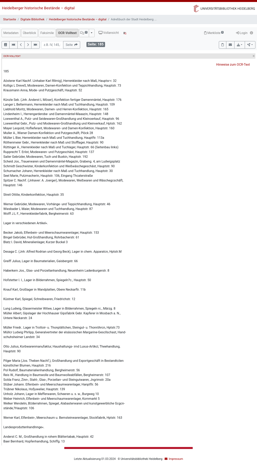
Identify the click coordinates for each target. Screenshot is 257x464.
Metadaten (11, 33)
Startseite (9, 19)
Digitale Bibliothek (33, 19)
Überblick (29, 33)
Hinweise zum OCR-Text (233, 64)
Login (242, 33)
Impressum (176, 459)
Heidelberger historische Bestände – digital (38, 8)
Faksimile (47, 33)
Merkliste (214, 33)
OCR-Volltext (67, 33)
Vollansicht (109, 33)
